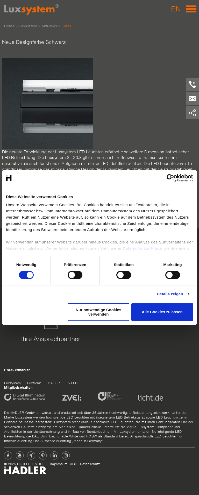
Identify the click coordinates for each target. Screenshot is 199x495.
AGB (73, 464)
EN (176, 8)
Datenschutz (90, 464)
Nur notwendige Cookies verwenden (98, 312)
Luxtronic (34, 383)
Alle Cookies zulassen (162, 312)
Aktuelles (49, 26)
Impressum (59, 464)
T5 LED (72, 383)
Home (9, 26)
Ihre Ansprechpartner (50, 338)
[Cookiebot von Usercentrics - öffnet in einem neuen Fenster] (170, 178)
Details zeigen (170, 294)
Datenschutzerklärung (144, 248)
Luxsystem (28, 26)
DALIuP (54, 383)
